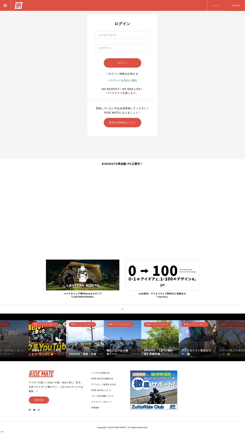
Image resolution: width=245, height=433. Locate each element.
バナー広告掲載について (102, 396)
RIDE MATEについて (101, 390)
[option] (47, 339)
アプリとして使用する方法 (103, 384)
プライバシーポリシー (101, 402)
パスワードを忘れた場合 (122, 80)
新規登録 (39, 400)
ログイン (217, 5)
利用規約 (95, 408)
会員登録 (236, 5)
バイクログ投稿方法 (100, 373)
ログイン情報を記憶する (122, 73)
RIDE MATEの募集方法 (102, 379)
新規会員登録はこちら (122, 122)
